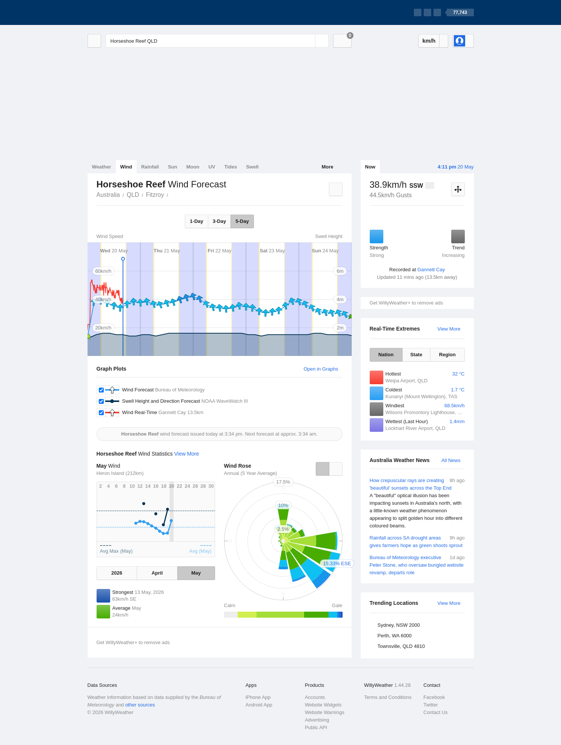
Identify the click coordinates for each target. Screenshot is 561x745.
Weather (101, 167)
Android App (259, 705)
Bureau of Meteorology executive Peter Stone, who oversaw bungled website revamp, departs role (417, 564)
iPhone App (258, 697)
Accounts (315, 697)
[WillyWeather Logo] (123, 12)
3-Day (219, 221)
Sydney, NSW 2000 (399, 625)
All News (451, 460)
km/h (428, 40)
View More (448, 329)
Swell (252, 167)
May (196, 573)
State (416, 354)
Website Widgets (323, 705)
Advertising (317, 720)
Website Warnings (324, 712)
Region (447, 354)
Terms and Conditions (388, 697)
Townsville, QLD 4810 (401, 646)
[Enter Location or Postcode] (217, 41)
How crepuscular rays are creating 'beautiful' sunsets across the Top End (417, 503)
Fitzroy (155, 195)
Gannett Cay (431, 269)
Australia (108, 195)
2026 (116, 573)
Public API (316, 727)
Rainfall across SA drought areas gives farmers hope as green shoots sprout (417, 541)
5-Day (242, 221)
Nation (385, 354)
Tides (230, 167)
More (327, 167)
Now (370, 167)
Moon (193, 167)
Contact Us (435, 712)
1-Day (196, 221)
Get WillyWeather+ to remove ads (406, 303)
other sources (140, 705)
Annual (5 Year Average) (250, 473)
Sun (172, 167)
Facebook (434, 697)
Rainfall (150, 167)
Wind (126, 167)
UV (211, 167)
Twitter (430, 705)
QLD (133, 195)
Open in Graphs (321, 369)
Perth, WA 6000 (395, 635)
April (157, 573)
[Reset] (309, 41)
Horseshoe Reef (172, 194)
